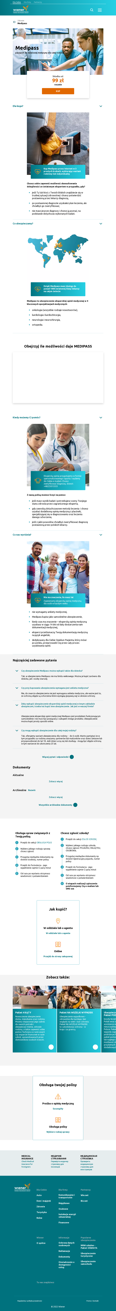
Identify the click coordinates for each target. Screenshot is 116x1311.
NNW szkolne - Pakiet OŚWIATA (89, 1246)
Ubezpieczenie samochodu (88, 1262)
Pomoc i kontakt (93, 1301)
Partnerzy (38, 2)
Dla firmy (27, 2)
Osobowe (63, 1209)
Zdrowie (41, 1206)
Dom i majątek (44, 1201)
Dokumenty (21, 767)
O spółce (41, 1243)
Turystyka (42, 1212)
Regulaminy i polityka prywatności (30, 1301)
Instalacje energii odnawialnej (67, 1215)
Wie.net (84, 1195)
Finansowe (64, 1222)
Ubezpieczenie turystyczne (88, 1254)
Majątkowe (64, 1203)
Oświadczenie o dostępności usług (66, 1264)
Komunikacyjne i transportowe (67, 1196)
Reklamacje (64, 1251)
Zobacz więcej (58, 781)
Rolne (39, 1218)
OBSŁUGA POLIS (44, 842)
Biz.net (84, 1201)
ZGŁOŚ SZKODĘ (89, 839)
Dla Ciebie (17, 2)
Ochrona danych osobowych (66, 1244)
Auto (39, 1195)
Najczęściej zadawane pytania (35, 660)
